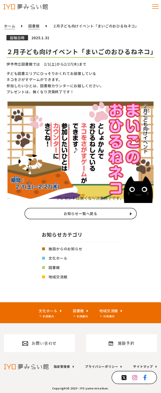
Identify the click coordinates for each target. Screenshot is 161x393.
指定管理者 (62, 366)
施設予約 (126, 343)
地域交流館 (58, 276)
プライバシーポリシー (101, 366)
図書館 (54, 267)
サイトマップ (143, 366)
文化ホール (58, 258)
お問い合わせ (44, 343)
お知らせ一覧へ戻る (80, 213)
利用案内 (48, 316)
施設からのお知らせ (65, 248)
